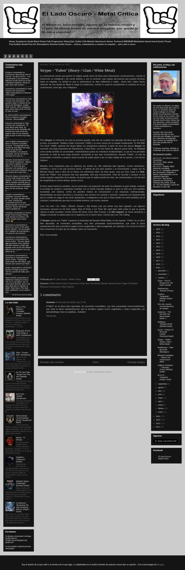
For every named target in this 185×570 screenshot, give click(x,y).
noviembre (162, 274)
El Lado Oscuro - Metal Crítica (165, 458)
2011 (158, 427)
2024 (158, 236)
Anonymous (10, 89)
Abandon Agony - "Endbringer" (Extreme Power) (23, 483)
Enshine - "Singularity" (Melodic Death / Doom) (165, 297)
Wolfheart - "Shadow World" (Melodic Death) (165, 324)
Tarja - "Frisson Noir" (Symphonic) (23, 354)
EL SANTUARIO (11, 115)
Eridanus (8, 72)
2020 (158, 250)
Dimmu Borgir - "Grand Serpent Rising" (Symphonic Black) (24, 419)
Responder (51, 316)
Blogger (160, 564)
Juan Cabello (10, 141)
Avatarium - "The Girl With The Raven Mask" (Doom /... (164, 315)
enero (160, 412)
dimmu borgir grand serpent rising (18, 214)
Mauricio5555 (10, 278)
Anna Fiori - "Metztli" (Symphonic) (21, 396)
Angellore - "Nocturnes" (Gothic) (21, 459)
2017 (158, 261)
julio (160, 391)
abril (160, 401)
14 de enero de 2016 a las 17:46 (70, 302)
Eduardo (8, 123)
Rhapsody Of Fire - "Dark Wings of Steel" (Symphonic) (23, 333)
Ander (7, 268)
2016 (158, 264)
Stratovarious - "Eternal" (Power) (165, 289)
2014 (158, 416)
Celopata (9, 213)
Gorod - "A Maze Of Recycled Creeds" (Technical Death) (166, 333)
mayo (160, 398)
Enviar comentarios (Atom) (99, 372)
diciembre (162, 271)
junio (160, 394)
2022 (158, 243)
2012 (158, 423)
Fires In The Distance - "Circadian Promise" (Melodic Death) (23, 311)
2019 (158, 254)
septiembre (162, 384)
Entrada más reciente (51, 362)
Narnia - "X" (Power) (20, 439)
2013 (158, 420)
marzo (161, 405)
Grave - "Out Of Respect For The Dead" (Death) (165, 283)
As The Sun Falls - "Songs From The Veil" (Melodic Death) (23, 375)
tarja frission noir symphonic (18, 90)
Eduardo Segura (11, 176)
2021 (158, 247)
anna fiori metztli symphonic (17, 161)
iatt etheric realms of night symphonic (18, 269)
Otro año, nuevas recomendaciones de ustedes (166, 306)
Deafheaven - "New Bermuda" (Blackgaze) (165, 349)
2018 (158, 257)
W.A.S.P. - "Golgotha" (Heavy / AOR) (164, 377)
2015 (158, 268)
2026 (158, 229)
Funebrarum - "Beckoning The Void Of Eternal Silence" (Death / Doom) (23, 507)
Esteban (8, 194)
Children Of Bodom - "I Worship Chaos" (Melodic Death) (165, 368)
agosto (161, 387)
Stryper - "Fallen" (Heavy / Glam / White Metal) (165, 342)
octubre (161, 278)
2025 (158, 233)
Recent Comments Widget (24, 295)
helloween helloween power (16, 280)
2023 (158, 240)
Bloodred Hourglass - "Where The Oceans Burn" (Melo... (165, 358)
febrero (161, 408)
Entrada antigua (136, 362)
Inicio (95, 362)
